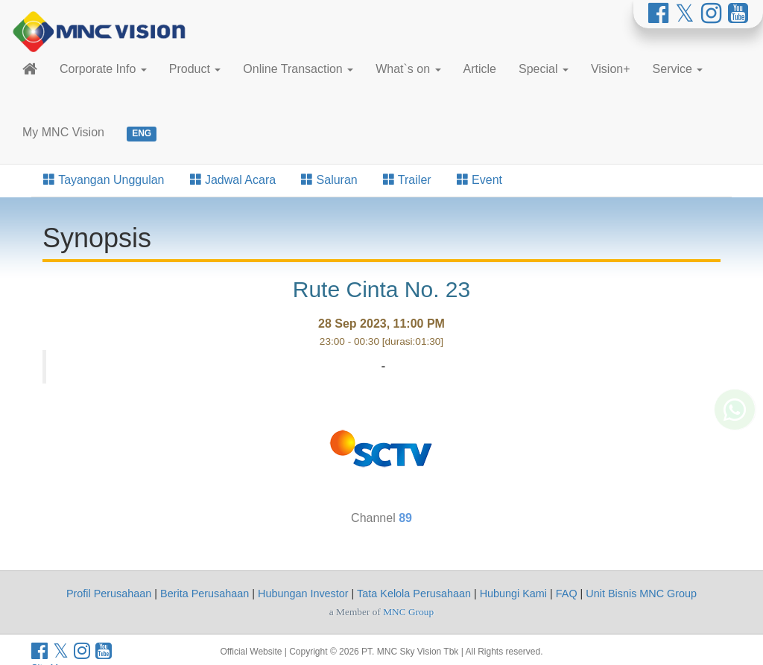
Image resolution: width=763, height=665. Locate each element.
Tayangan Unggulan (104, 180)
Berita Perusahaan (204, 593)
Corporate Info (103, 69)
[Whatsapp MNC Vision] (735, 453)
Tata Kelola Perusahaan (414, 593)
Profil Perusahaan (108, 593)
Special (544, 69)
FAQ (566, 593)
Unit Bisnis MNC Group (641, 593)
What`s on (408, 69)
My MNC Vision (63, 132)
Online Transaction (298, 69)
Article (479, 69)
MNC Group (408, 611)
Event (479, 180)
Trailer (407, 180)
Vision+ (610, 69)
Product (195, 69)
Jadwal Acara (233, 180)
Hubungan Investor (303, 593)
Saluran (329, 180)
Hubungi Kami (513, 593)
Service (678, 69)
